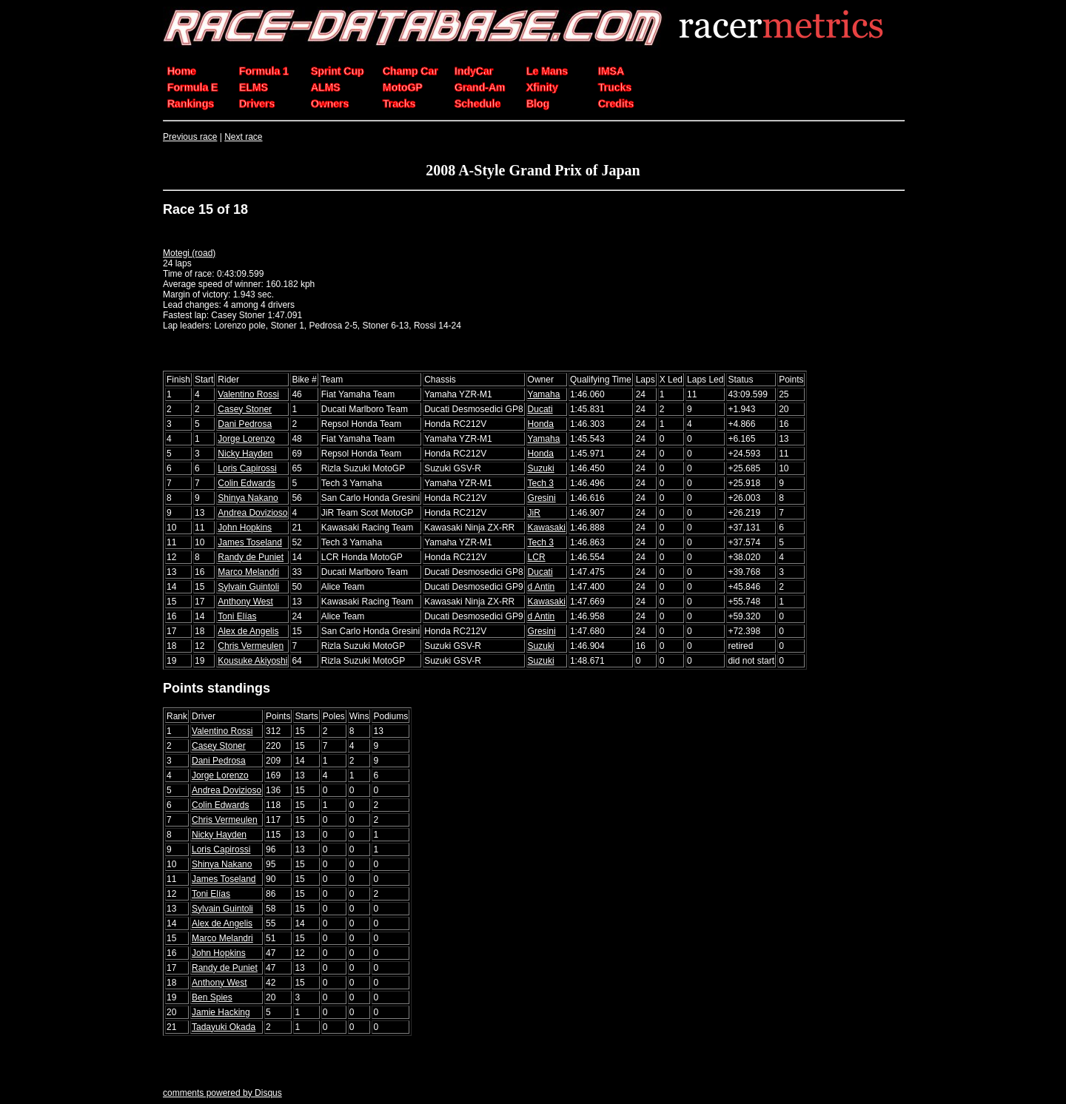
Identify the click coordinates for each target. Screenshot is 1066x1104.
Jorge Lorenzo (246, 439)
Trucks (614, 87)
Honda (541, 424)
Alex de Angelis (248, 631)
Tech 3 (541, 483)
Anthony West (245, 601)
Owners (330, 104)
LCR (537, 557)
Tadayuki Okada (223, 1027)
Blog (537, 104)
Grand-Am (480, 87)
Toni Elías (237, 616)
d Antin (541, 587)
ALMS (326, 87)
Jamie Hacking (221, 1012)
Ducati (540, 409)
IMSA (611, 71)
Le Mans (547, 71)
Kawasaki (547, 527)
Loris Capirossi (247, 468)
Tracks (399, 104)
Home (181, 71)
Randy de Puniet (251, 557)
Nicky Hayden (245, 453)
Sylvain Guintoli (248, 587)
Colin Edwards (246, 483)
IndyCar (474, 71)
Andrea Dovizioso (252, 513)
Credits (616, 104)
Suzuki (541, 468)
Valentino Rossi (248, 394)
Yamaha (544, 394)
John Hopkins (245, 527)
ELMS (253, 87)
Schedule (477, 104)
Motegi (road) (189, 253)
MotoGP (403, 87)
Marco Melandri (248, 572)
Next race (243, 137)
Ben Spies (212, 997)
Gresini (542, 498)
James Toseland (250, 542)
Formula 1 (264, 71)
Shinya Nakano (248, 498)
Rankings (190, 104)
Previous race (190, 137)
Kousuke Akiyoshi (252, 661)
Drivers (257, 104)
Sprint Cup (337, 71)
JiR (534, 513)
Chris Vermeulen (251, 646)
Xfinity (542, 87)
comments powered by (222, 1093)
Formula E (192, 87)
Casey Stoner (245, 409)
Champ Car (410, 71)
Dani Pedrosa (245, 424)
